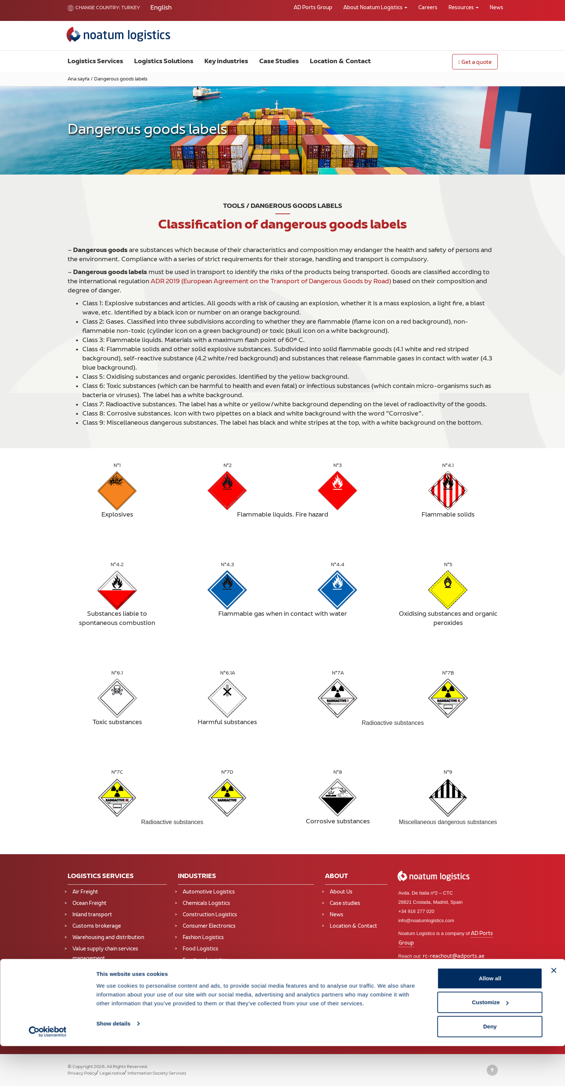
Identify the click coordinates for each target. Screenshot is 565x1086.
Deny (490, 1066)
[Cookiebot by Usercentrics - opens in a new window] (47, 1071)
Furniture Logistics (205, 960)
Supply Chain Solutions (100, 990)
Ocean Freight (89, 903)
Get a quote (474, 62)
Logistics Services (95, 61)
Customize (490, 1042)
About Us (341, 892)
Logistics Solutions (163, 61)
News (496, 7)
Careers (427, 7)
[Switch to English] (161, 8)
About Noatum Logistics (375, 7)
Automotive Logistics (209, 892)
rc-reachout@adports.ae (453, 956)
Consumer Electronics (209, 926)
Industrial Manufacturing (212, 973)
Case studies (345, 903)
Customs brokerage (96, 926)
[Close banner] (553, 1010)
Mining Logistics (202, 985)
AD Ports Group (313, 7)
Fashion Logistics (203, 937)
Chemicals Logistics (206, 903)
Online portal (449, 966)
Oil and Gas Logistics (208, 996)
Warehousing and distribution (108, 937)
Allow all (490, 1018)
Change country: (94, 8)
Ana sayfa (78, 79)
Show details (113, 1063)
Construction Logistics (210, 914)
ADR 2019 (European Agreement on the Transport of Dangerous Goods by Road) (271, 281)
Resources (463, 7)
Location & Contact (340, 61)
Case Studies (279, 61)
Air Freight (85, 892)
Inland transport (92, 914)
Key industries (226, 61)
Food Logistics (200, 949)
